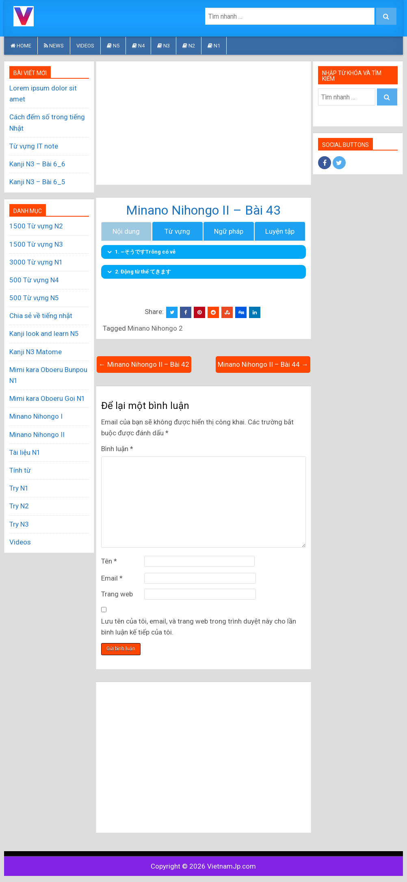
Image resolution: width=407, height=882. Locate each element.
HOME (21, 46)
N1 (214, 46)
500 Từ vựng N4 (34, 280)
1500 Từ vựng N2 (36, 226)
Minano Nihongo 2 (155, 328)
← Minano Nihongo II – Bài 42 (144, 364)
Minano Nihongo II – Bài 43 (203, 210)
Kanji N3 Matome (35, 352)
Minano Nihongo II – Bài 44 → (263, 364)
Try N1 (19, 488)
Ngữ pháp (228, 231)
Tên (109, 561)
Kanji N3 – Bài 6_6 (37, 164)
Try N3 (19, 524)
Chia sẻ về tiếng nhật (40, 316)
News (54, 46)
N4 (138, 46)
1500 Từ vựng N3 (36, 244)
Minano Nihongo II (37, 434)
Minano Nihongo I (36, 416)
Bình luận (117, 449)
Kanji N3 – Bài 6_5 (37, 182)
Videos (85, 46)
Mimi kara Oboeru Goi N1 (47, 398)
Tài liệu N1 (25, 452)
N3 (163, 46)
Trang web (117, 594)
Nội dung (126, 231)
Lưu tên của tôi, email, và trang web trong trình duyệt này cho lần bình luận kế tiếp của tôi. (198, 626)
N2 (188, 46)
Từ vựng (177, 231)
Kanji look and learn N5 (44, 333)
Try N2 (19, 506)
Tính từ (20, 470)
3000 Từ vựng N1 (36, 262)
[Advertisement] (203, 123)
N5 (113, 46)
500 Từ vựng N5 (34, 298)
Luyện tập (279, 231)
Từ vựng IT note (33, 146)
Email (112, 578)
